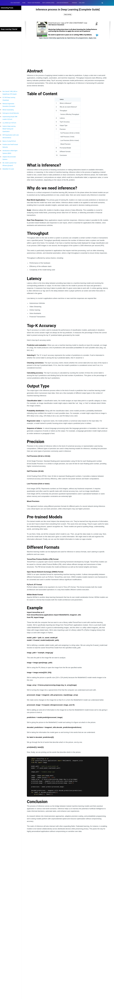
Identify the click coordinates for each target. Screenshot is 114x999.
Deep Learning (67, 14)
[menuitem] (15, 3)
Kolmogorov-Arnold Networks (11, 113)
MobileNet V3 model (8, 169)
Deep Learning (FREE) (48, 2)
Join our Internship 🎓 (63, 2)
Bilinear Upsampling (8, 109)
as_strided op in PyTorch (9, 122)
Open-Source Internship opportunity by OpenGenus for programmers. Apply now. (67, 38)
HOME (23, 2)
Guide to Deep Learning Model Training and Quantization (9, 129)
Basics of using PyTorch (9, 141)
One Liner (82, 2)
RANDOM (74, 2)
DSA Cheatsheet (15, 2)
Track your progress (34, 2)
